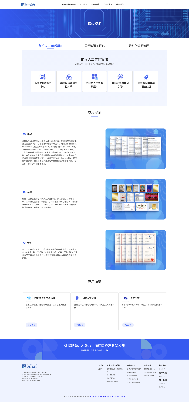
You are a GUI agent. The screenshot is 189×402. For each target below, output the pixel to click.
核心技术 (83, 4)
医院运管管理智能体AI (134, 369)
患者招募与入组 (149, 376)
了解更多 (33, 325)
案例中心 (162, 376)
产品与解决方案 (69, 4)
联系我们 (162, 387)
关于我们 (120, 4)
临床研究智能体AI (149, 369)
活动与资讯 (107, 4)
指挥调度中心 (131, 372)
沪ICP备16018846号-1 (96, 397)
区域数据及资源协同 (133, 383)
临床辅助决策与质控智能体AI (115, 370)
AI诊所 (100, 369)
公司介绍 (162, 384)
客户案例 (95, 4)
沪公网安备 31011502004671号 (114, 397)
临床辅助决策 (111, 375)
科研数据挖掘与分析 (150, 372)
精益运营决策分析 (133, 379)
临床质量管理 (111, 378)
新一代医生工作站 (112, 382)
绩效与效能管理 (132, 376)
